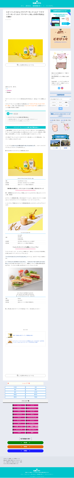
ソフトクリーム (32, 408)
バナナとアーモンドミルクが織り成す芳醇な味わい (18, 117)
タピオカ (19, 408)
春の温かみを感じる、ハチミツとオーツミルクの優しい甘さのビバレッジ (23, 119)
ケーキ (32, 405)
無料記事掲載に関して (37, 5)
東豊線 (25, 451)
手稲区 (35, 397)
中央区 (15, 387)
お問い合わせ (28, 5)
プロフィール (27, 474)
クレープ (32, 411)
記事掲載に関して (40, 474)
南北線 (25, 442)
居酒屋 (66, 102)
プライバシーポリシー (49, 474)
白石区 (35, 392)
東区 (15, 389)
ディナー (19, 420)
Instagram (9, 90)
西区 (36, 389)
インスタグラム (49, 5)
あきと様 (63, 120)
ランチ (19, 417)
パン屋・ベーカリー (19, 426)
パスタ (19, 432)
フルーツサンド (32, 429)
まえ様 (51, 120)
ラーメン (32, 420)
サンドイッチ (19, 429)
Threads (8, 92)
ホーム (22, 5)
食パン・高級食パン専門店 (32, 426)
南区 (15, 392)
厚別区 (15, 394)
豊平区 (35, 394)
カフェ (32, 414)
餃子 (32, 432)
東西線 (25, 447)
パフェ (19, 411)
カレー (19, 423)
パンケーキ (19, 414)
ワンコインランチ (32, 417)
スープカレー (32, 423)
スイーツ (19, 405)
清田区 (15, 397)
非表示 (16, 113)
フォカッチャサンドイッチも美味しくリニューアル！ (19, 120)
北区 (36, 387)
